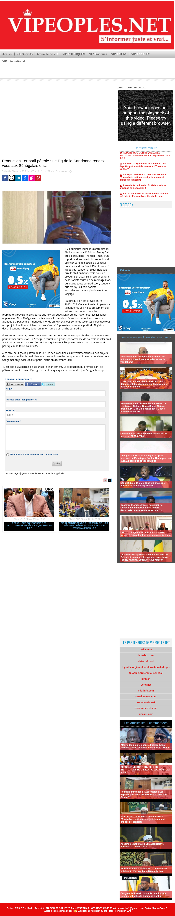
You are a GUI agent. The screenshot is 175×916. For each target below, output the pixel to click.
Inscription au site (99, 911)
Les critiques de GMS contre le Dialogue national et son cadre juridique (142, 484)
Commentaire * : (14, 421)
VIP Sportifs (25, 54)
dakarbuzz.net (146, 655)
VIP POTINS (119, 54)
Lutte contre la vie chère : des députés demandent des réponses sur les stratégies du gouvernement (144, 384)
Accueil (7, 54)
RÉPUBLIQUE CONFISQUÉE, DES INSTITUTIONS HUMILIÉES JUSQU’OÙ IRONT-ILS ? (29, 525)
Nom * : (9, 389)
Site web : (11, 410)
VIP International (13, 61)
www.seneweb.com (146, 708)
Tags (111, 911)
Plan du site (67, 911)
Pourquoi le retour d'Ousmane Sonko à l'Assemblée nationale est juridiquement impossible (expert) (143, 178)
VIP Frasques (98, 54)
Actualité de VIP (47, 54)
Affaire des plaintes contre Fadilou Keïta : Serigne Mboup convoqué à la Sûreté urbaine (145, 746)
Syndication (83, 911)
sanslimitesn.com (145, 696)
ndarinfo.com (146, 690)
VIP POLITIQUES (73, 54)
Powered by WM (123, 911)
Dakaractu (146, 649)
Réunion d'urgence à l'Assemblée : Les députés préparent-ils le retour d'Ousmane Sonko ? (84, 525)
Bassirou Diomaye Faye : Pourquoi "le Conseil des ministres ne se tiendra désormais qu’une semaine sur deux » (141, 508)
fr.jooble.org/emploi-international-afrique (146, 667)
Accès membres (52, 911)
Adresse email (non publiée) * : (21, 399)
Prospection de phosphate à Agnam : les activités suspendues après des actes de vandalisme (142, 359)
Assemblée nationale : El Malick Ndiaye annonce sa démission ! (143, 187)
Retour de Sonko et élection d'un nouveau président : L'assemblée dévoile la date (144, 196)
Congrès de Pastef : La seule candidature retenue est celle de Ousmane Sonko (143, 894)
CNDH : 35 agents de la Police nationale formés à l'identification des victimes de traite (145, 533)
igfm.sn (145, 678)
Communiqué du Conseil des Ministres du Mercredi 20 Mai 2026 (143, 434)
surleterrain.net (146, 702)
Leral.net (146, 684)
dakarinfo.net (146, 661)
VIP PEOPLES (140, 54)
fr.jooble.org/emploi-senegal (146, 673)
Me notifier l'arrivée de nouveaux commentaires (34, 454)
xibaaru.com (145, 714)
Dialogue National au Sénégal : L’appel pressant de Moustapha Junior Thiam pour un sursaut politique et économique (145, 458)
